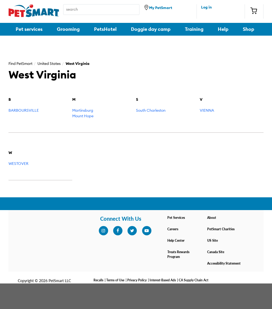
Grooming (68, 29)
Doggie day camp (151, 29)
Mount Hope (83, 116)
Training (194, 29)
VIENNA (207, 110)
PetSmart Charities (221, 229)
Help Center (176, 240)
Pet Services (176, 217)
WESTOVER (18, 164)
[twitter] (132, 231)
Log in (206, 7)
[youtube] (146, 231)
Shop (248, 29)
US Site (212, 240)
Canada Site (215, 252)
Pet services (29, 29)
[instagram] (103, 231)
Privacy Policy (137, 280)
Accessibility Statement (224, 263)
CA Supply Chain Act (193, 280)
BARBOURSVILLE (23, 110)
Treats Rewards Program (178, 254)
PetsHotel (105, 29)
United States (49, 64)
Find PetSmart (20, 64)
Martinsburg (82, 110)
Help (223, 29)
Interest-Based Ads (163, 280)
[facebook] (117, 231)
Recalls (98, 280)
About (211, 217)
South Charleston (150, 110)
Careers (172, 229)
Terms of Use (115, 280)
